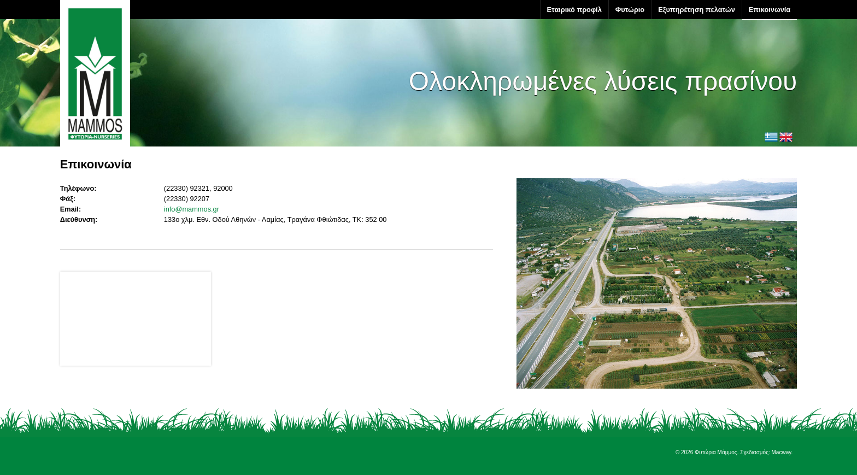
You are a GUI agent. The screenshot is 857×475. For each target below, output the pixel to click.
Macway (781, 452)
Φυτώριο (629, 9)
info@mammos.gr (191, 209)
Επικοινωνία (769, 9)
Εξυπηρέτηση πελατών (696, 9)
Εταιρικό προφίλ (574, 9)
